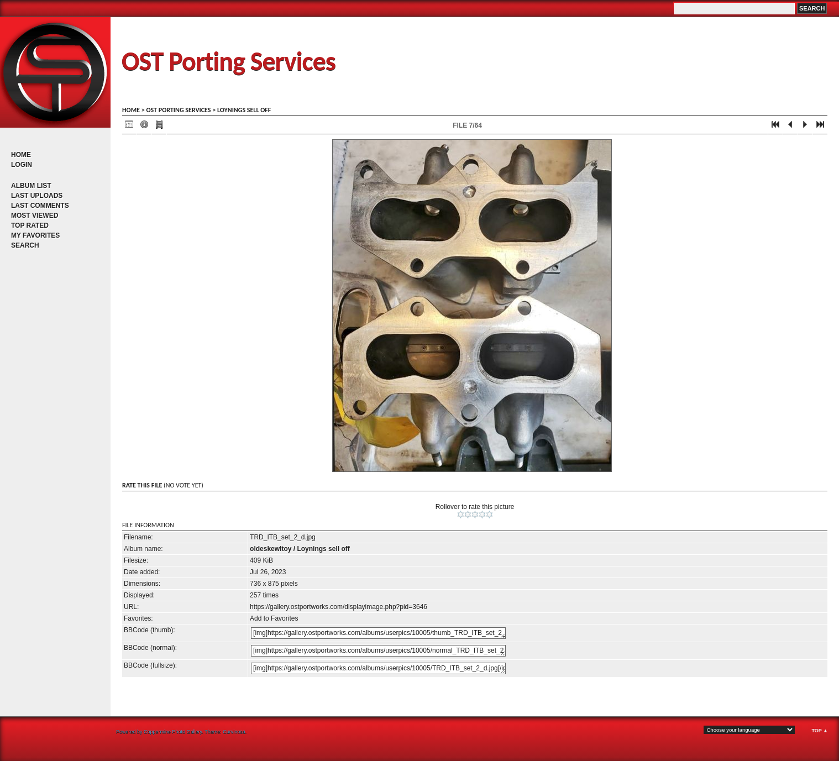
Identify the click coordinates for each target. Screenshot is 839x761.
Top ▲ (819, 730)
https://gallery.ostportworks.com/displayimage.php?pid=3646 (338, 607)
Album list (31, 186)
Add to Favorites (274, 618)
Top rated (30, 225)
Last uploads (36, 196)
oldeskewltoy (270, 549)
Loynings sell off (244, 110)
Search (25, 245)
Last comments (40, 205)
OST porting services (178, 110)
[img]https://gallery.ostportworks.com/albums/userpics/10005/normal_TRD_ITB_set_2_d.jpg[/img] (378, 651)
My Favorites (35, 235)
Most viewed (34, 215)
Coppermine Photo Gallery (173, 731)
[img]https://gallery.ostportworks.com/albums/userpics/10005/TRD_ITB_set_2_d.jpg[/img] (378, 668)
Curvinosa (234, 731)
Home (21, 155)
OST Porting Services (228, 61)
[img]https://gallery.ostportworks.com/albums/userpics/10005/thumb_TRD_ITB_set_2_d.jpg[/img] (378, 633)
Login (21, 165)
